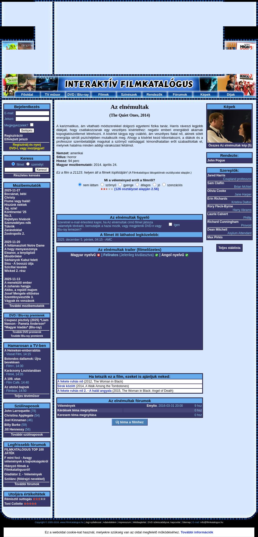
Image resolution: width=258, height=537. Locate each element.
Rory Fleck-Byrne (220, 206)
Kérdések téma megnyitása (77, 410)
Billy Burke (12, 425)
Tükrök (9, 226)
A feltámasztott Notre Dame (24, 245)
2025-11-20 (12, 242)
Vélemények (66, 406)
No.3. (8, 215)
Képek (205, 94)
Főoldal (27, 94)
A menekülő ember (18, 282)
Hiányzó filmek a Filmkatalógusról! (17, 467)
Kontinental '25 (15, 212)
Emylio (152, 406)
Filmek (103, 94)
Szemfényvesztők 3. (18, 297)
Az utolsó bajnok (16, 387)
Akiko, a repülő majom (20, 290)
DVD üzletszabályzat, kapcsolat (164, 522)
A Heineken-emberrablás (22, 350)
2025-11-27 (12, 190)
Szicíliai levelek (15, 267)
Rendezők (154, 94)
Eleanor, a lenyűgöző (19, 253)
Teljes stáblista (229, 248)
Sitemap (186, 522)
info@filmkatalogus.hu (211, 522)
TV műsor (52, 94)
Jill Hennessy (14, 429)
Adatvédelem (110, 522)
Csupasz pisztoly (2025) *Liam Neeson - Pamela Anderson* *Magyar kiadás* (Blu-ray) (26, 323)
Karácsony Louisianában (22, 370)
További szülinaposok (27, 434)
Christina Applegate (18, 415)
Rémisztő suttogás (18, 499)
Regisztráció (13, 135)
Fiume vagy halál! (17, 201)
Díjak (231, 94)
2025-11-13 (12, 279)
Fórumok (180, 94)
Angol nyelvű (175, 255)
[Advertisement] (119, 38)
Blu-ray (83, 94)
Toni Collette (13, 504)
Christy (9, 197)
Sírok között (66, 386)
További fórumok (26, 484)
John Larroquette (17, 411)
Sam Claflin (215, 183)
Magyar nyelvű (85, 255)
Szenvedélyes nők (17, 223)
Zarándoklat (13, 230)
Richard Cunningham (222, 222)
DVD (70, 94)
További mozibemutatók (26, 306)
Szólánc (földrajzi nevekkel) (24, 479)
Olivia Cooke (216, 191)
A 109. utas (12, 379)
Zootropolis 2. (14, 233)
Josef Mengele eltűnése (21, 293)
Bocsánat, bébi (15, 194)
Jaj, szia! (10, 208)
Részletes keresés (27, 175)
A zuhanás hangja (17, 286)
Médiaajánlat (139, 522)
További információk (197, 532)
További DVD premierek (26, 332)
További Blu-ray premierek (27, 336)
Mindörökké (13, 256)
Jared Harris (216, 175)
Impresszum (124, 522)
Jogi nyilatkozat (93, 522)
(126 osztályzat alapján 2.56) (136, 189)
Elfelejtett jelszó (16, 139)
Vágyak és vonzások (19, 301)
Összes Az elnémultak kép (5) (230, 145)
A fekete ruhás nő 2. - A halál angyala (84, 391)
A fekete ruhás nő (70, 381)
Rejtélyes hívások (17, 219)
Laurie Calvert (217, 214)
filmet (20, 164)
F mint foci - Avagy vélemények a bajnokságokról (26, 459)
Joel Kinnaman (15, 420)
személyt (36, 164)
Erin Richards (217, 198)
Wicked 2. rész (15, 271)
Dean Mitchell (217, 229)
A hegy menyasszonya (20, 249)
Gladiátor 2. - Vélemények (23, 474)
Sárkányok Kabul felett (21, 260)
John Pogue (216, 160)
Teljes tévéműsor (26, 396)
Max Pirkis (215, 237)
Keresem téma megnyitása (76, 415)
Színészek (129, 94)
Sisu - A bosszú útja (18, 263)
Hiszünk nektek (15, 205)
